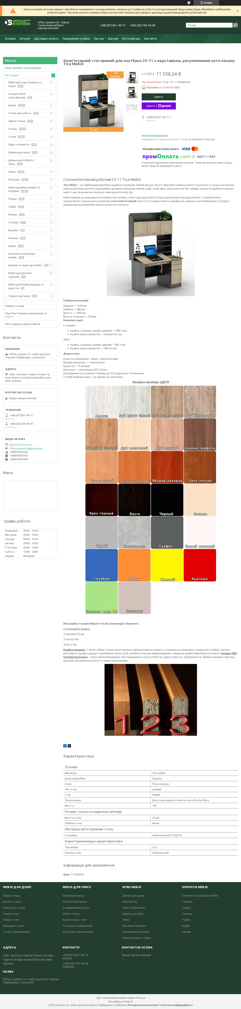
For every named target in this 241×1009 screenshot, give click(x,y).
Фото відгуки (131, 38)
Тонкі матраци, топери (136, 937)
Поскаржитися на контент (143, 1005)
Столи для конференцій (77, 925)
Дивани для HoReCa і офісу (21, 162)
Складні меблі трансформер (17, 95)
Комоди (13, 238)
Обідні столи (11, 919)
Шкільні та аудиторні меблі (25, 265)
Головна (10, 38)
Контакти (150, 38)
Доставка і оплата (46, 38)
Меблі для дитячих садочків (20, 275)
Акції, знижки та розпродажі (23, 67)
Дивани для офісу (133, 913)
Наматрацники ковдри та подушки (24, 189)
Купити (159, 96)
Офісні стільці (16, 121)
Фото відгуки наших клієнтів (22, 324)
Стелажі (13, 222)
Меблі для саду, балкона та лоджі (25, 84)
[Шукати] (235, 25)
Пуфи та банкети (18, 144)
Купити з (159, 106)
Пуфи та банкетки (133, 907)
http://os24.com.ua (20, 444)
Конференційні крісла (76, 907)
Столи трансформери (16, 931)
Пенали (12, 214)
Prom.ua (140, 998)
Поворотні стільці (14, 907)
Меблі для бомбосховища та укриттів (26, 286)
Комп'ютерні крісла (75, 901)
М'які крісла (129, 901)
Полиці (12, 198)
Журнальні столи (13, 925)
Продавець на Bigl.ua (120, 1001)
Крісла (12, 105)
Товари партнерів (19, 296)
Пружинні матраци (133, 925)
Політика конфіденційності (177, 1005)
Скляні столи (11, 913)
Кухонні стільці (12, 901)
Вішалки (13, 230)
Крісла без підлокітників (78, 931)
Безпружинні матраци (135, 931)
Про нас (99, 38)
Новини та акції (14, 305)
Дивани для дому (19, 152)
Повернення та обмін (76, 38)
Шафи (12, 245)
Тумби (12, 206)
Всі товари (11, 75)
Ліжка (11, 171)
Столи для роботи (19, 113)
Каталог (25, 38)
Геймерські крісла (73, 895)
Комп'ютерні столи (74, 919)
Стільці (12, 128)
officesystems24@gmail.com (26, 448)
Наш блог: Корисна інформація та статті (26, 315)
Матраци (13, 179)
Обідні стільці (11, 895)
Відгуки (113, 38)
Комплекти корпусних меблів (21, 255)
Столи (12, 136)
